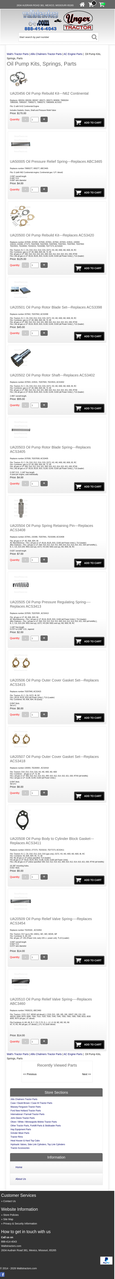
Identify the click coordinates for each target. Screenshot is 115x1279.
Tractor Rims (17, 1137)
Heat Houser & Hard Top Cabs (25, 1140)
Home (18, 1167)
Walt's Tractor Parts (18, 54)
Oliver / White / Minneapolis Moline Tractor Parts (34, 1122)
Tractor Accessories (20, 1148)
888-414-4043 (9, 1241)
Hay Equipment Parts (21, 1129)
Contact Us (9, 1201)
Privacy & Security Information (20, 1223)
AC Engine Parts (73, 54)
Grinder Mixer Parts (20, 1133)
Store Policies (11, 1214)
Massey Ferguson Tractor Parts (26, 1107)
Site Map (8, 1219)
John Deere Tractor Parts (23, 1118)
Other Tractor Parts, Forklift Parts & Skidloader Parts (36, 1125)
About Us (20, 1178)
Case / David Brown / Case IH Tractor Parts (31, 1103)
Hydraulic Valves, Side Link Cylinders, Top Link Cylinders (38, 1144)
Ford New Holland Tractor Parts (26, 1110)
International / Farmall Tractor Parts (27, 1114)
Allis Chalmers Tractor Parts (46, 54)
